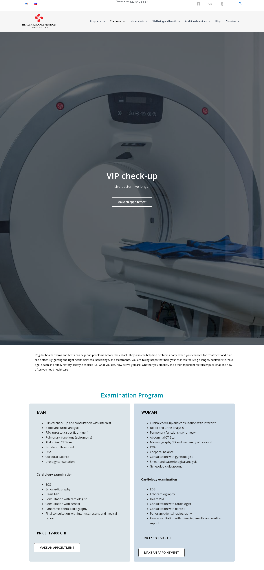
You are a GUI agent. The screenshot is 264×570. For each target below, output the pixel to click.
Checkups (117, 21)
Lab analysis (138, 21)
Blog (218, 21)
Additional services (197, 21)
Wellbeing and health (166, 21)
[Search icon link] (240, 3)
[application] (103, 21)
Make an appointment (132, 202)
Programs (97, 21)
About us (232, 21)
